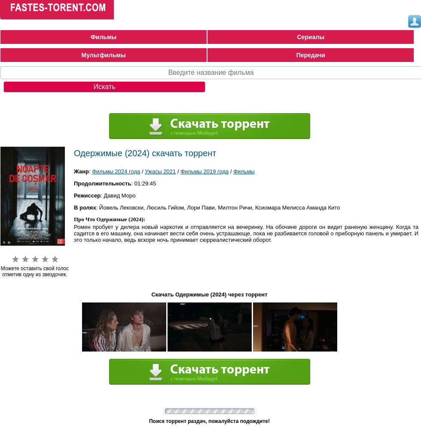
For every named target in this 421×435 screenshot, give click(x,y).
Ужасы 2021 (160, 171)
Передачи (310, 55)
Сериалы (310, 37)
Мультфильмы (104, 55)
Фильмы (103, 37)
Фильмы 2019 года (204, 171)
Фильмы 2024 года (116, 171)
